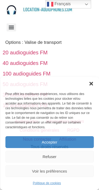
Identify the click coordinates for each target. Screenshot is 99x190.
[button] (91, 83)
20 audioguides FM (25, 52)
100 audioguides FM (26, 74)
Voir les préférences (49, 171)
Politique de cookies (47, 183)
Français (59, 4)
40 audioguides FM (25, 63)
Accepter (49, 142)
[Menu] (11, 27)
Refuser (49, 156)
